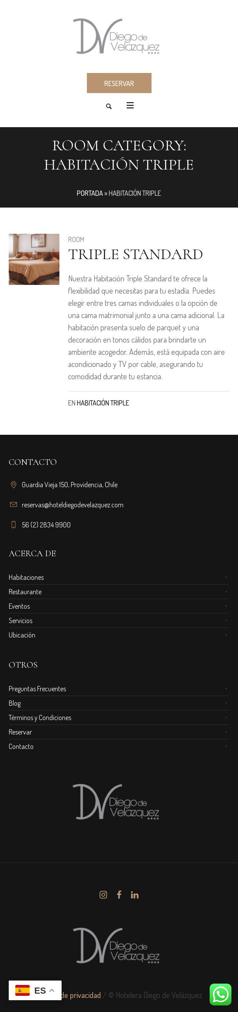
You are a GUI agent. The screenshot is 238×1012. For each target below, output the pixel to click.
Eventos (19, 606)
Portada (90, 193)
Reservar (20, 732)
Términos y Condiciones (40, 717)
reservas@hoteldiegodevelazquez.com (73, 504)
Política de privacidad (68, 995)
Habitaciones (26, 577)
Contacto (21, 746)
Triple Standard (135, 254)
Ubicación (22, 635)
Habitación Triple (103, 403)
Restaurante (25, 591)
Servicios (20, 620)
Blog (15, 703)
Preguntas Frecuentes (37, 688)
